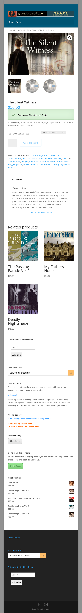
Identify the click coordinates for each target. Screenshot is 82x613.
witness (11, 167)
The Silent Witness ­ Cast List (41, 212)
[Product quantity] (12, 143)
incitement (41, 161)
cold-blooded (14, 161)
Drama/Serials (19, 30)
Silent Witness (32, 30)
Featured (27, 158)
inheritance (52, 161)
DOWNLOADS (55, 155)
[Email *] (23, 347)
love (33, 164)
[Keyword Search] (38, 373)
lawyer (26, 164)
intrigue (11, 164)
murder (39, 164)
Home (10, 30)
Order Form (15, 466)
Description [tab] (16, 180)
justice (19, 164)
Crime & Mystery (39, 155)
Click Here (15, 441)
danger (25, 161)
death (32, 161)
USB (65, 158)
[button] (69, 37)
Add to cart (30, 143)
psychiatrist (65, 164)
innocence (64, 161)
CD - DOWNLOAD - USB (19, 134)
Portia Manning (39, 158)
